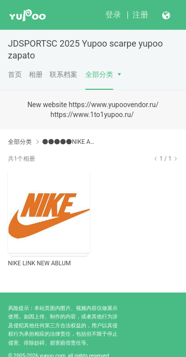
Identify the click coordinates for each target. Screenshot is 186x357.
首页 (15, 74)
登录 (113, 14)
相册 (36, 74)
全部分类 (99, 74)
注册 (140, 14)
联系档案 (63, 74)
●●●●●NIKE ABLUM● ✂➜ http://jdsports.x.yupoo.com (68, 141)
